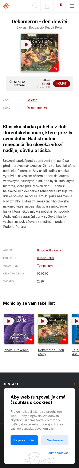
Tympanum (45, 265)
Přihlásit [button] (47, 6)
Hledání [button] (34, 6)
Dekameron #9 (37, 107)
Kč (59, 6)
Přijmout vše (24, 440)
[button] (26, 44)
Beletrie (32, 100)
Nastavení (55, 440)
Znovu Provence (16, 350)
